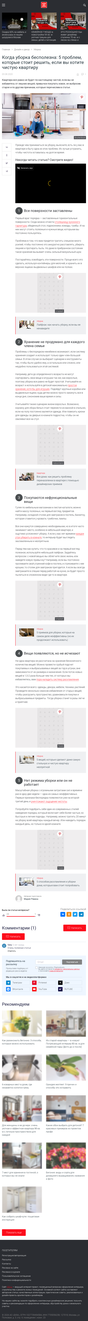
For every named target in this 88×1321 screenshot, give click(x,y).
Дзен (63, 982)
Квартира (41, 473)
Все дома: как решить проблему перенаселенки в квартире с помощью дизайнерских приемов (58, 480)
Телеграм (14, 982)
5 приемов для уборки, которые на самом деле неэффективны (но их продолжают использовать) (56, 636)
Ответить (12, 951)
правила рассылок (56, 971)
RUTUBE (65, 989)
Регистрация (8, 1255)
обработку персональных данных (67, 969)
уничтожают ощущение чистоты (49, 801)
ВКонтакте (14, 989)
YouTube (39, 989)
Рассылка (6, 1259)
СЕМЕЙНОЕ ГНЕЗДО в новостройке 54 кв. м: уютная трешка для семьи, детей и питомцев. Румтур (43, 37)
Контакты (6, 1264)
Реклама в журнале (11, 1272)
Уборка (40, 321)
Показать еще (14, 1232)
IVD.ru (9, 1287)
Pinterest (39, 982)
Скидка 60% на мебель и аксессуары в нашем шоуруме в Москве (14, 35)
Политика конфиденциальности (16, 1280)
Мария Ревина (31, 899)
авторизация (20, 1255)
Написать (76, 928)
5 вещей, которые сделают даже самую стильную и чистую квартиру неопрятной (58, 763)
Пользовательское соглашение (16, 1276)
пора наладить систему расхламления (57, 679)
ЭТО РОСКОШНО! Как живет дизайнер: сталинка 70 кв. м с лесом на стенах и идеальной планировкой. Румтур (73, 39)
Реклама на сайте (10, 1268)
